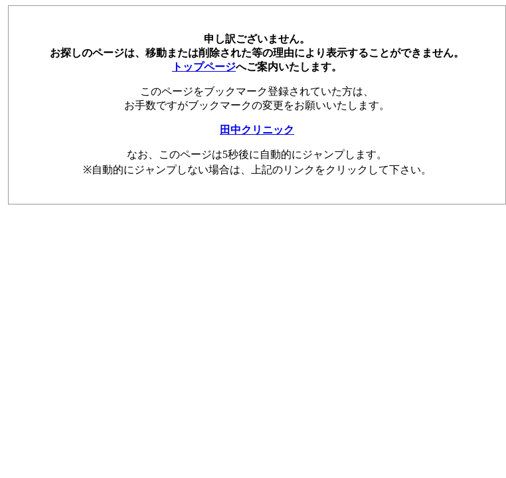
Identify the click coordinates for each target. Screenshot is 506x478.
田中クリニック (257, 129)
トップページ (204, 66)
